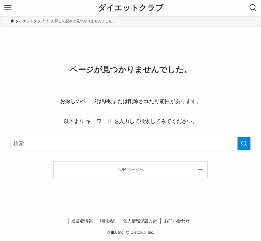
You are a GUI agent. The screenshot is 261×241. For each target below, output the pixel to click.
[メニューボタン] (8, 8)
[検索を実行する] (244, 143)
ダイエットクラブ (130, 8)
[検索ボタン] (253, 8)
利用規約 (108, 220)
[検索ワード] (130, 143)
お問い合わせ (177, 220)
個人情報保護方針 (140, 220)
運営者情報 (82, 220)
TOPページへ (130, 169)
